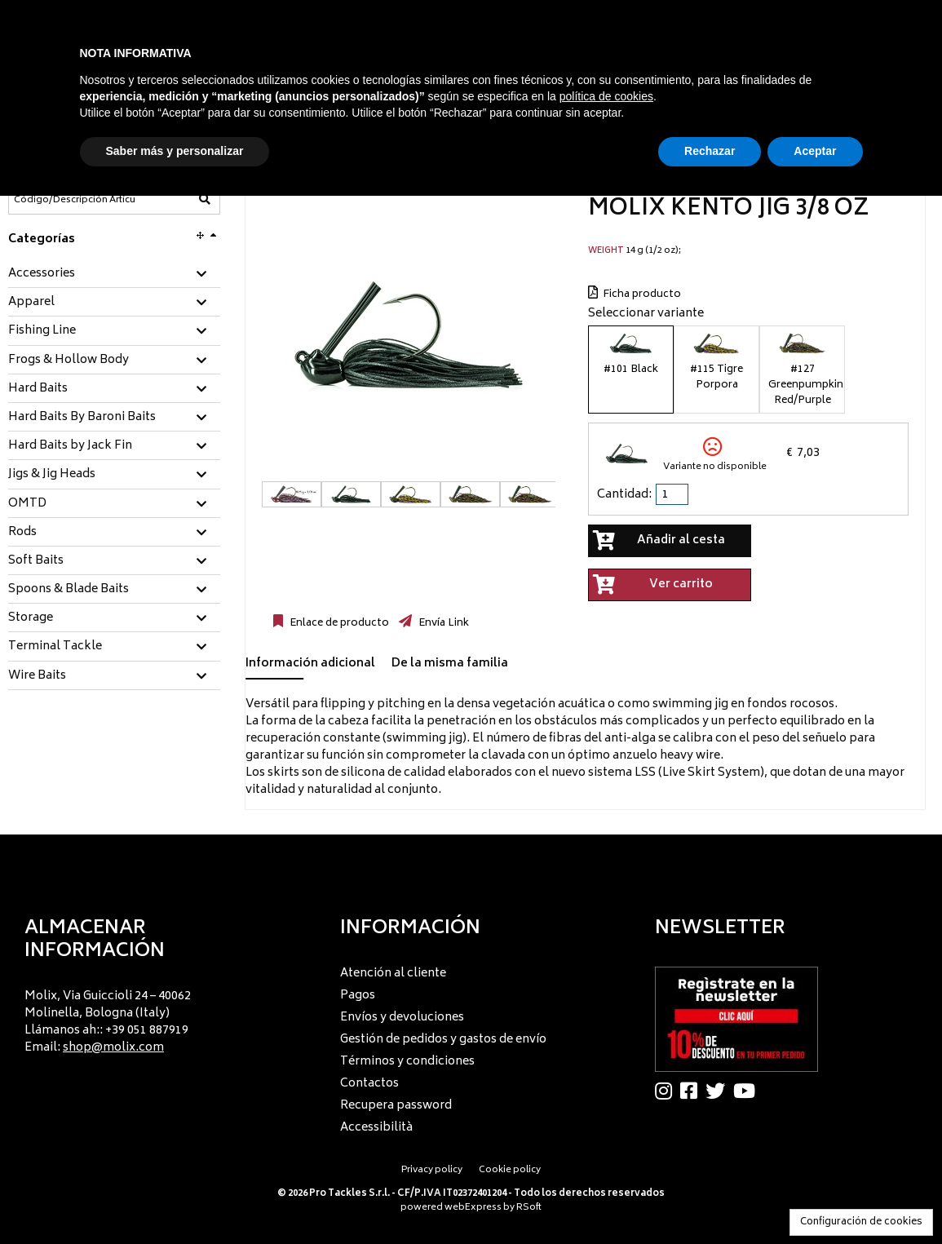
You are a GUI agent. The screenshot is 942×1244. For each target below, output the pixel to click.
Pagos (357, 995)
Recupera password (396, 1106)
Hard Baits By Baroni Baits (82, 417)
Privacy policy (431, 1170)
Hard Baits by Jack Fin (70, 446)
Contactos (369, 1084)
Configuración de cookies (861, 1222)
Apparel (31, 302)
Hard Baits (38, 389)
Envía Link (442, 623)
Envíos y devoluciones (402, 1017)
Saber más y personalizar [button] (175, 150)
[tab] (114, 274)
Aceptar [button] (815, 150)
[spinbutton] (673, 494)
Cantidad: (624, 495)
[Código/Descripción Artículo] (74, 200)
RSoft (529, 1207)
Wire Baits (37, 676)
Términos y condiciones (407, 1061)
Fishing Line (42, 331)
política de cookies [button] (606, 96)
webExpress (473, 1207)
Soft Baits (36, 561)
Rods (22, 532)
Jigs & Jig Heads (51, 474)
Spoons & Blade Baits (68, 589)
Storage (30, 618)
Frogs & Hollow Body (68, 360)
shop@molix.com (113, 1048)
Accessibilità (376, 1128)
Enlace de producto (338, 623)
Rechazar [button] (709, 150)
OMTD (27, 504)
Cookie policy (510, 1170)
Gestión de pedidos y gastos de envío (443, 1039)
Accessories (41, 274)
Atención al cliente (393, 973)
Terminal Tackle (55, 647)
